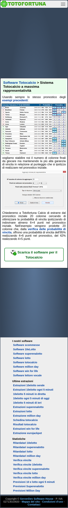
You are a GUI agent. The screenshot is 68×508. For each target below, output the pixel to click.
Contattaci (34, 504)
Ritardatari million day (26, 455)
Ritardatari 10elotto (25, 442)
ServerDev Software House (36, 498)
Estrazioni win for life (26, 428)
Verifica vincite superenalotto (31, 468)
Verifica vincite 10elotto (27, 464)
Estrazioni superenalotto (28, 407)
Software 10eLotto (24, 349)
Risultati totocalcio (24, 424)
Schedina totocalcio (25, 420)
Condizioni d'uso (52, 501)
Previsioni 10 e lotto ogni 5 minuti (34, 482)
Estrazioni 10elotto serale (29, 385)
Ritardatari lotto (22, 451)
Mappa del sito (31, 501)
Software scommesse (26, 345)
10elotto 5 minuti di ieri (27, 402)
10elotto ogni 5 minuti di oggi (31, 398)
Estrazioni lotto (22, 411)
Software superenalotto (27, 353)
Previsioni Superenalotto (28, 486)
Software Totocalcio (19, 82)
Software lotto (21, 358)
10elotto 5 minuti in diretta (29, 394)
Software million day (25, 366)
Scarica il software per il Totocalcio (34, 254)
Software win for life (25, 371)
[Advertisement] (34, 42)
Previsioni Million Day (26, 490)
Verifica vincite (22, 460)
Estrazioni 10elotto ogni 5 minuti (33, 389)
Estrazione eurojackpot (27, 433)
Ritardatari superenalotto (28, 447)
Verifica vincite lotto (25, 473)
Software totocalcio (25, 362)
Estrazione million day (27, 415)
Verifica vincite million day (29, 477)
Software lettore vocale (27, 375)
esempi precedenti (15, 100)
